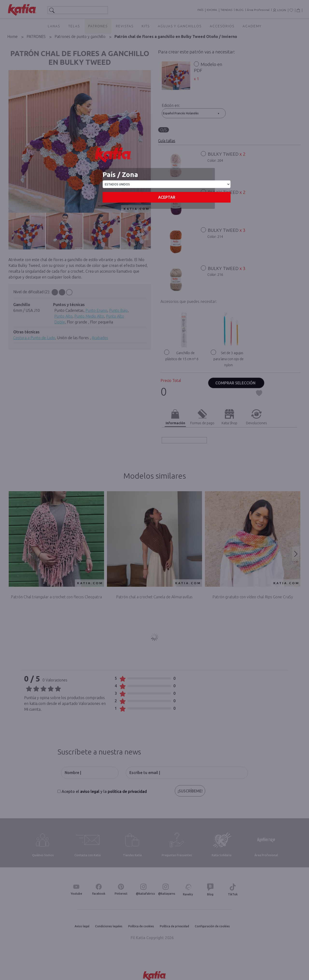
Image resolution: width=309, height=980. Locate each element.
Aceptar (166, 197)
